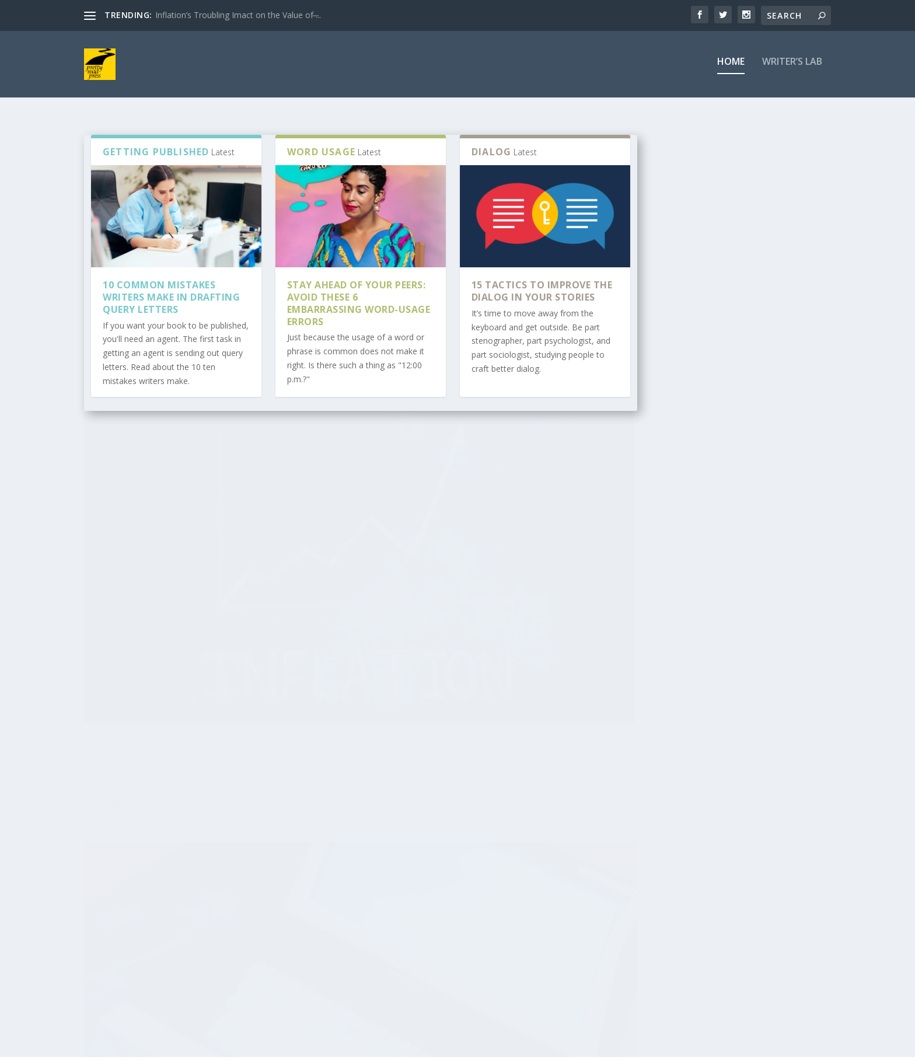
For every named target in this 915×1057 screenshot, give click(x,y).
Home (731, 68)
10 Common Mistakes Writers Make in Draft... (558, 888)
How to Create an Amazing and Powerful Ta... (150, 888)
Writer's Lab (258, 626)
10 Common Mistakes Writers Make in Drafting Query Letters (171, 303)
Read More (126, 700)
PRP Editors (124, 626)
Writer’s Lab (792, 68)
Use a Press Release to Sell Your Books (427, 888)
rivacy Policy (114, 987)
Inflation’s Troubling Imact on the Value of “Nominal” (219, 602)
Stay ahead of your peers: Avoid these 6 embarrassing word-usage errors (359, 308)
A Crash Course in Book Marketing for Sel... (279, 888)
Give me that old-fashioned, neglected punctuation (485, 602)
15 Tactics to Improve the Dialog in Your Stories (542, 296)
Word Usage (214, 626)
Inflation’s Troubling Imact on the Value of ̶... (238, 14)
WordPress (274, 1043)
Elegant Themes (164, 1043)
